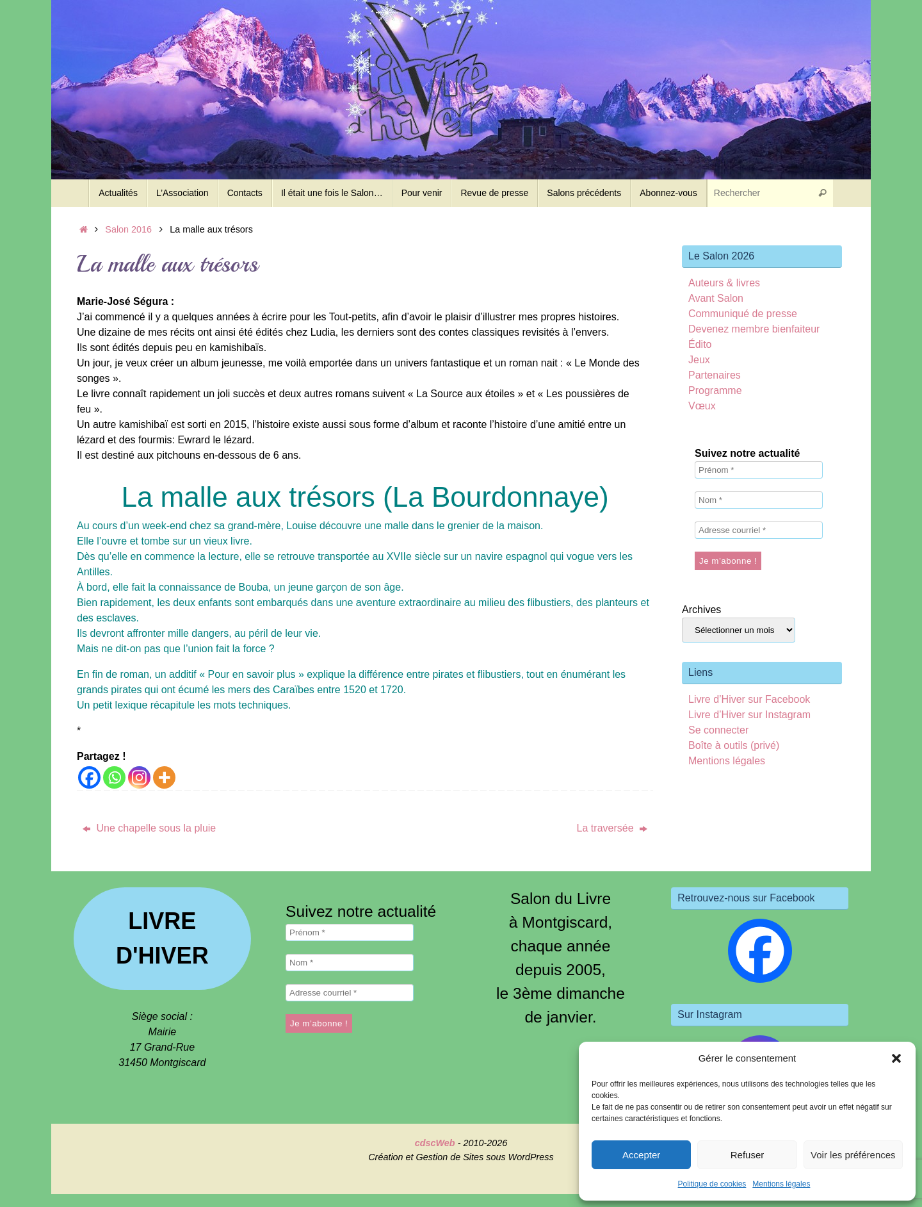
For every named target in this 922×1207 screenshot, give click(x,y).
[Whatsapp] (114, 777)
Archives (701, 609)
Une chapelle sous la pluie (149, 828)
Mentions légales (781, 1183)
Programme (715, 390)
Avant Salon (715, 298)
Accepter (641, 1154)
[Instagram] (139, 777)
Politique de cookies (712, 1183)
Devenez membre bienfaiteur (754, 329)
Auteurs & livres (724, 282)
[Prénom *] (759, 470)
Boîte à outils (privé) (733, 745)
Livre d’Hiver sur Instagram (749, 714)
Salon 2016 (128, 229)
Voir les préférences (853, 1154)
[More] (164, 777)
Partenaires (714, 375)
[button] (896, 1058)
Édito (699, 344)
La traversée (612, 828)
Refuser (747, 1154)
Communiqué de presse (742, 313)
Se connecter (718, 730)
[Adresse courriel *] (759, 530)
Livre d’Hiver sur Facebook (749, 699)
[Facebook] (89, 777)
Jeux (699, 359)
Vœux (702, 405)
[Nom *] (759, 500)
